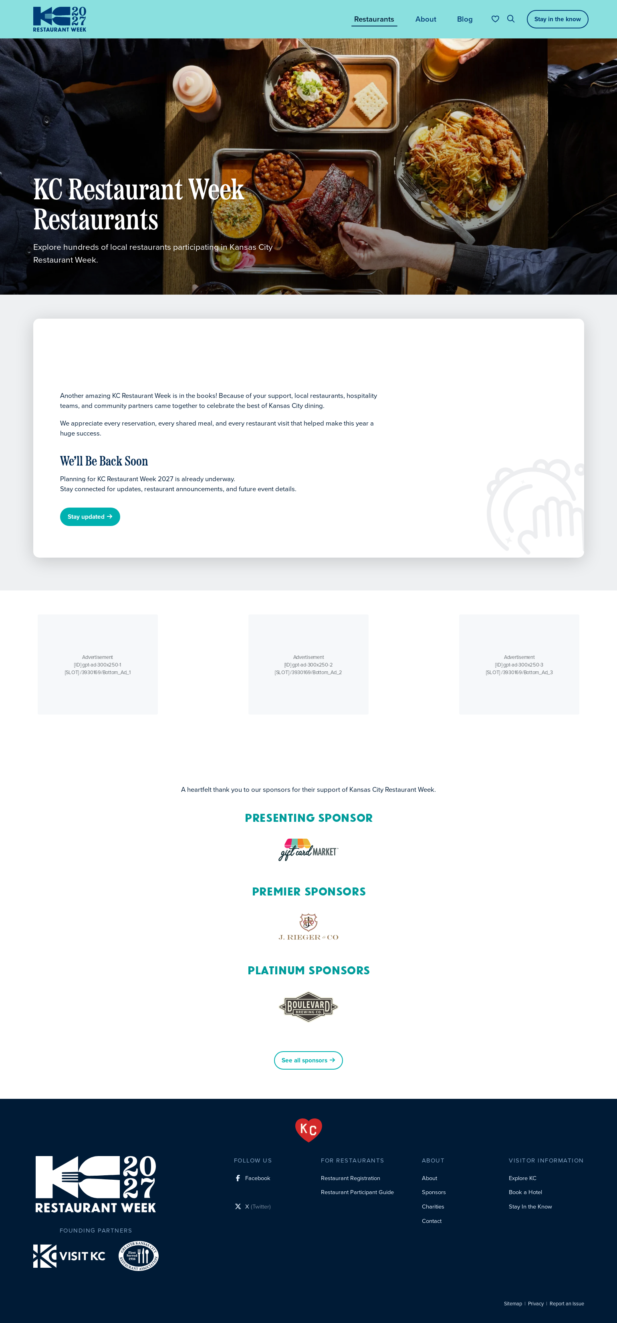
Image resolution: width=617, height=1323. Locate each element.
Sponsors (434, 1192)
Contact (432, 1221)
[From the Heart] (308, 1130)
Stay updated (90, 517)
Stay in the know (557, 19)
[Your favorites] (495, 19)
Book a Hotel (525, 1192)
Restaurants (374, 19)
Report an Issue (567, 1304)
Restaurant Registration (350, 1178)
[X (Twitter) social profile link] (252, 1208)
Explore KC (522, 1178)
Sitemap (513, 1304)
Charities (433, 1206)
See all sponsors (308, 1060)
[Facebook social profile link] (252, 1178)
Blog (465, 19)
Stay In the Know (530, 1206)
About (425, 19)
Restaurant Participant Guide (357, 1192)
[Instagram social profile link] (252, 1193)
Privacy (536, 1304)
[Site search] (510, 19)
